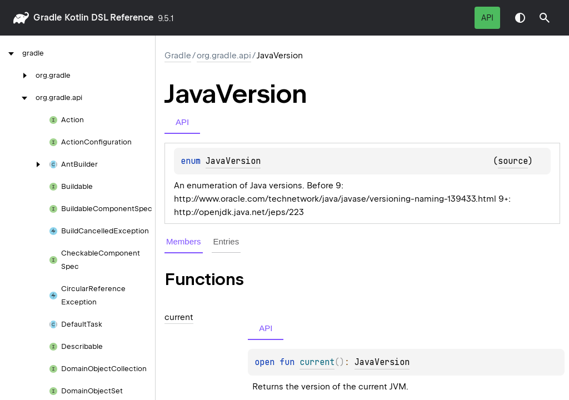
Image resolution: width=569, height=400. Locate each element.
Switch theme (520, 18)
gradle (47, 17)
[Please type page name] (544, 18)
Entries (226, 241)
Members (183, 241)
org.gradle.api (224, 56)
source (513, 161)
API (487, 17)
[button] (544, 18)
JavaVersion (233, 161)
